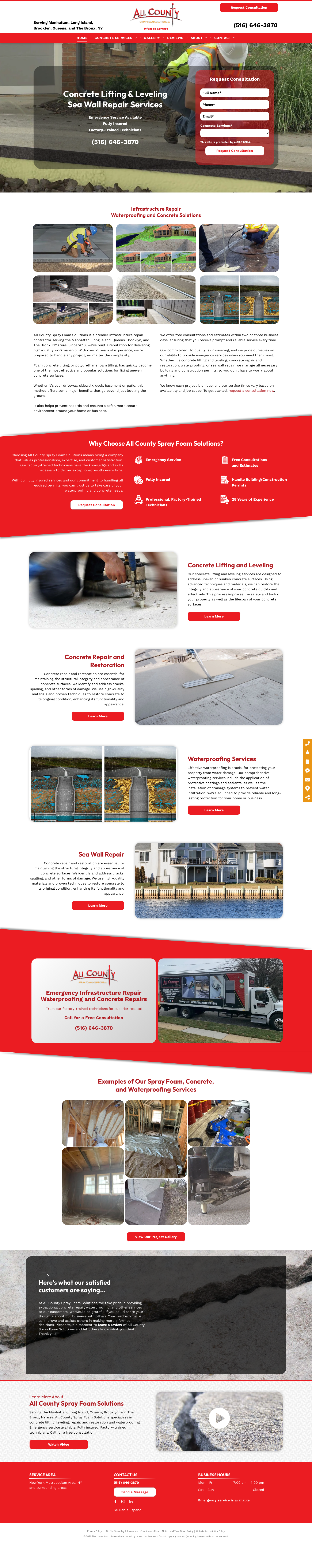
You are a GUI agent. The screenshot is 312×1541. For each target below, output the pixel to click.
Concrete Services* (216, 126)
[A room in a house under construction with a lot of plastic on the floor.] (156, 1138)
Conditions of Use (150, 1531)
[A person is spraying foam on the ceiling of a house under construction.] (93, 1123)
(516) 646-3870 (255, 25)
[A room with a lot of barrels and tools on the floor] (219, 1123)
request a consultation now (251, 391)
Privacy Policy (94, 1531)
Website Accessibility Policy (210, 1531)
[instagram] (123, 1502)
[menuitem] (82, 37)
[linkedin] (131, 1502)
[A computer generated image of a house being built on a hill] (239, 248)
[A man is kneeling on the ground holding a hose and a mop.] (156, 248)
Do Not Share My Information (122, 1531)
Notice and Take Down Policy (177, 1531)
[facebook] (115, 1502)
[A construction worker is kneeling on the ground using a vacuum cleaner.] (73, 248)
